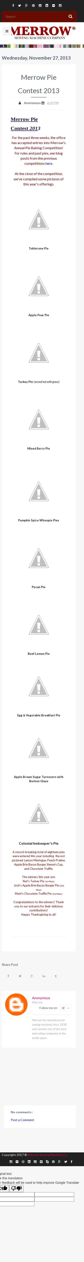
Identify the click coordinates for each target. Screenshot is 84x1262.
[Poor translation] (16, 1188)
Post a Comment (22, 1120)
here (48, 163)
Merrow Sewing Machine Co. (48, 1155)
